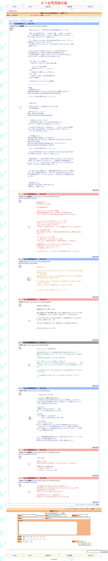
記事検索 (69, 6)
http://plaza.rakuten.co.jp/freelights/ (28, 263)
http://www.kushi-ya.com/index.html (37, 145)
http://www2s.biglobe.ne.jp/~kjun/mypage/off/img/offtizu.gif (44, 93)
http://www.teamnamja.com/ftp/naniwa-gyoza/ (40, 115)
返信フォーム (54, 511)
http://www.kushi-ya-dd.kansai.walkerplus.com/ (40, 143)
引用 (11, 30)
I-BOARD (54, 559)
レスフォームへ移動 (27, 21)
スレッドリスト (13, 21)
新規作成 (48, 6)
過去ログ (91, 6)
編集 (94, 190)
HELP (30, 6)
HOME (15, 6)
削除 (97, 190)
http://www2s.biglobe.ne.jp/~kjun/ (28, 198)
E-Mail (35, 196)
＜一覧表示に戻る (11, 11)
